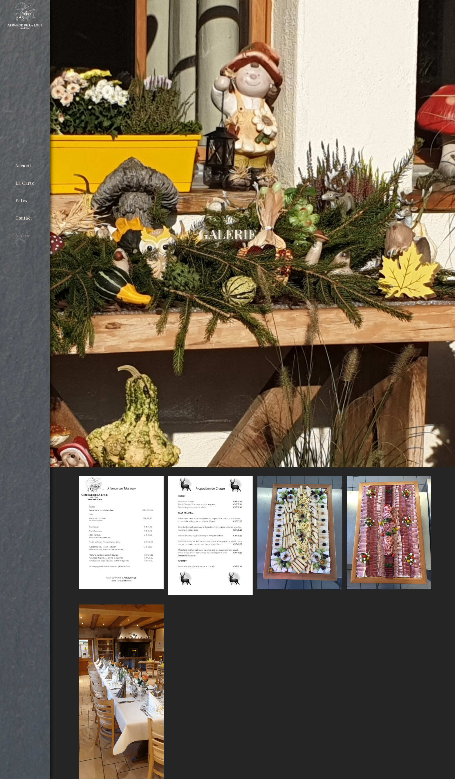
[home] (25, 79)
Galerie (22, 235)
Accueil (23, 165)
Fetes (21, 200)
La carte (25, 183)
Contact (23, 218)
